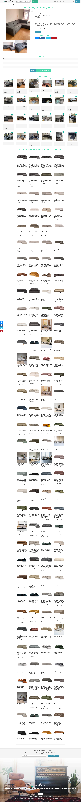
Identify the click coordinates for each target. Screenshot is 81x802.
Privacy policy (68, 788)
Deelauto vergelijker (51, 788)
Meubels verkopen (13, 788)
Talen (40, 794)
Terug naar (57, 1)
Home (7, 788)
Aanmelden (72, 1)
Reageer (38, 32)
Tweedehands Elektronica (22, 788)
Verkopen (77, 1)
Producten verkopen (60, 788)
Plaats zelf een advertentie (43, 70)
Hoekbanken (39, 58)
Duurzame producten (33, 788)
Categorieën (65, 1)
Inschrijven (53, 755)
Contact (73, 788)
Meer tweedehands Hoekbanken (41, 28)
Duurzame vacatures (42, 788)
